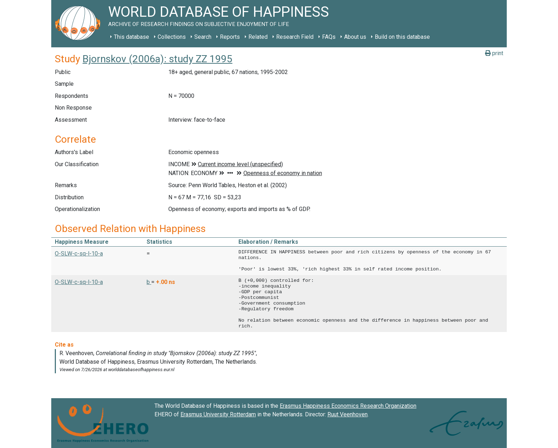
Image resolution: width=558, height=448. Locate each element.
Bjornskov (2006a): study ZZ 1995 (157, 59)
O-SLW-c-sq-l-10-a (79, 253)
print (494, 53)
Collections (172, 36)
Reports (230, 36)
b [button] (149, 282)
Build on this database (402, 36)
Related (258, 36)
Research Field (295, 36)
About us (355, 36)
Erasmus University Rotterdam (218, 414)
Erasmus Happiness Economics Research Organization (348, 405)
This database (131, 36)
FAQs (329, 36)
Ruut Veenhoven (347, 414)
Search (202, 36)
